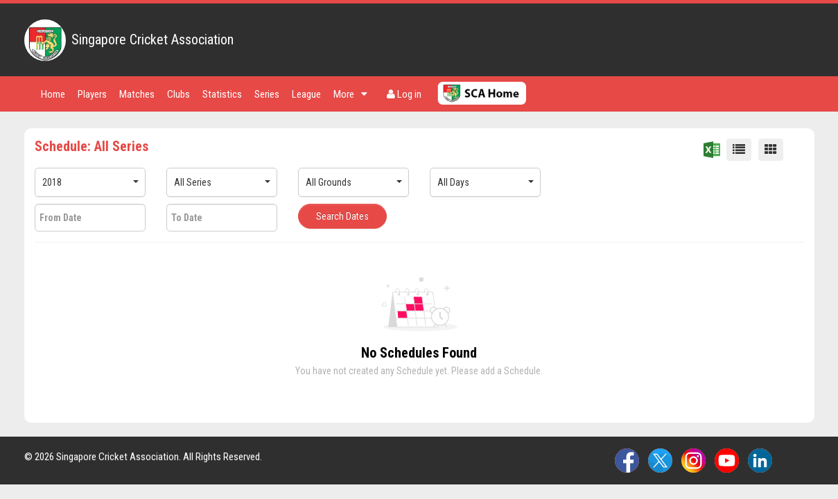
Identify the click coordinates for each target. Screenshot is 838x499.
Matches (137, 94)
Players (92, 94)
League (306, 94)
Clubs (178, 94)
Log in (404, 94)
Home (53, 94)
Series (266, 94)
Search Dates (342, 216)
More (350, 94)
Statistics (222, 94)
